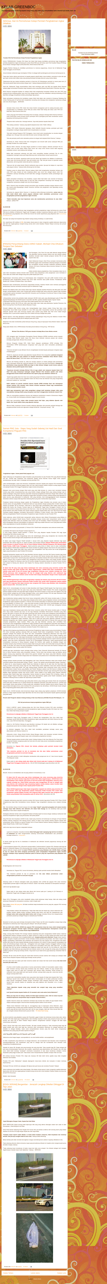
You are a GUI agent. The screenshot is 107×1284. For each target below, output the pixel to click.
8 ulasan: (26, 230)
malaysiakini (22, 835)
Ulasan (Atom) (37, 1279)
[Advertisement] (34, 237)
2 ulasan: (26, 415)
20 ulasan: (28, 1079)
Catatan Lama (61, 1273)
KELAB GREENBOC (18, 7)
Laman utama (35, 1273)
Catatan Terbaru (8, 1273)
